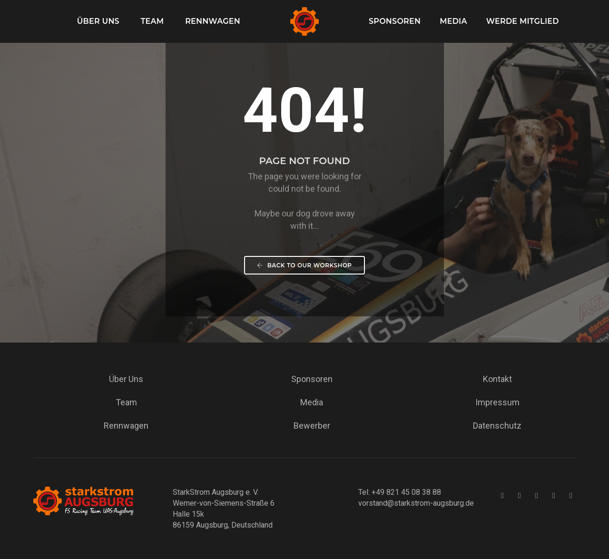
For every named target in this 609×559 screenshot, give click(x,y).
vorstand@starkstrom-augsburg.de (416, 503)
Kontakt (497, 379)
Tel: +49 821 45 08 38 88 (399, 492)
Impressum (497, 402)
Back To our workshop (304, 265)
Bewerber (312, 426)
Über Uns (98, 21)
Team (152, 21)
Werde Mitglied (522, 21)
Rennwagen (212, 21)
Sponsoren (395, 21)
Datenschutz (497, 426)
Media (453, 21)
